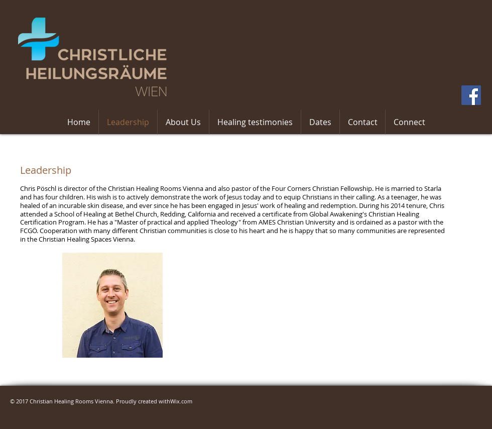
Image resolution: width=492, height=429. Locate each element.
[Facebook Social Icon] (471, 95)
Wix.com (181, 401)
